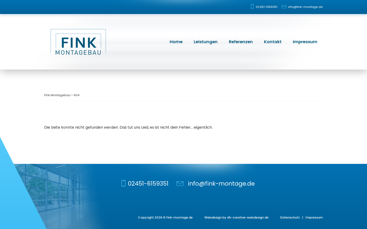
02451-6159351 (266, 7)
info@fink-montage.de (305, 7)
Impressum (305, 42)
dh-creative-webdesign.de (247, 217)
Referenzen (241, 42)
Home (176, 42)
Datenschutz (290, 217)
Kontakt (273, 42)
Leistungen (206, 42)
